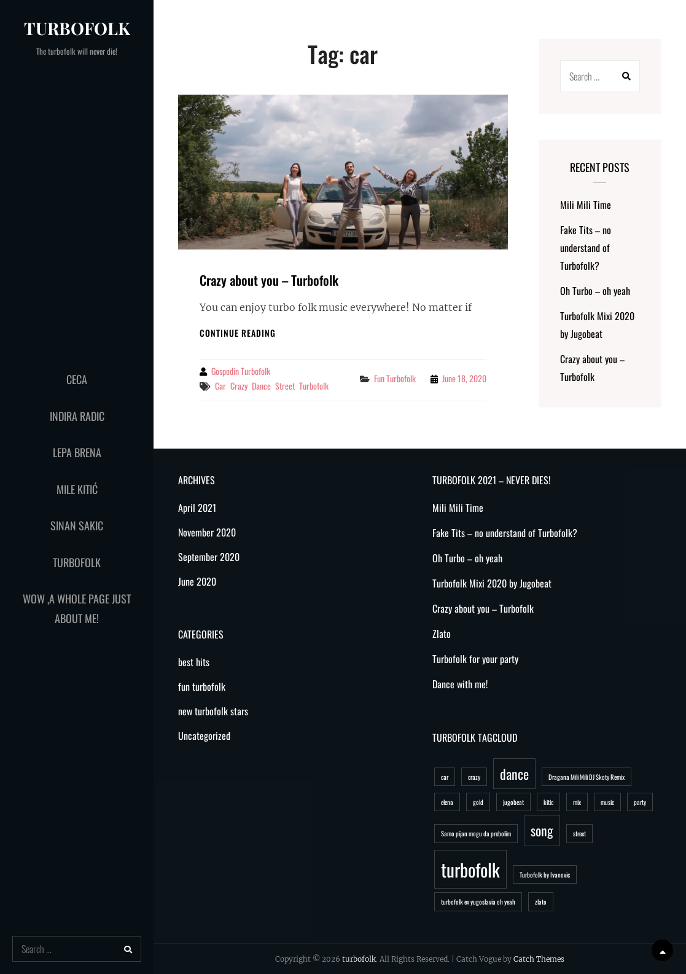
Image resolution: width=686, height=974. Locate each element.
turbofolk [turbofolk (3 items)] (470, 869)
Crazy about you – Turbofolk (269, 279)
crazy (239, 385)
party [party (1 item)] (640, 802)
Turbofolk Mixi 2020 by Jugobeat (492, 583)
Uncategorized (204, 735)
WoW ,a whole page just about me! (77, 608)
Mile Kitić (77, 489)
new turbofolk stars (213, 711)
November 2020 (207, 532)
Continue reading (238, 332)
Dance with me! (460, 684)
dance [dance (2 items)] (514, 774)
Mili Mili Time (585, 204)
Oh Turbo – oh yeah (595, 290)
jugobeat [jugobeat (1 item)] (513, 802)
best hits (193, 661)
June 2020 (197, 581)
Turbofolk (77, 562)
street (285, 385)
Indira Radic (77, 416)
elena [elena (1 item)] (447, 802)
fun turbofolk (395, 378)
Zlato (441, 633)
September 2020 (209, 556)
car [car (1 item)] (444, 777)
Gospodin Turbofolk (240, 370)
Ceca (76, 379)
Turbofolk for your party (475, 658)
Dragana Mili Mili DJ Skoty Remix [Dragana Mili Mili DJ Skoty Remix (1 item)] (586, 777)
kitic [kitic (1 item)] (548, 802)
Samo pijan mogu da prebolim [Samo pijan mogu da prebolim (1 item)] (476, 833)
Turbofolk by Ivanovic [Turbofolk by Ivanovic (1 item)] (545, 874)
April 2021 (197, 507)
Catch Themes (538, 959)
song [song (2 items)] (542, 830)
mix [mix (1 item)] (577, 802)
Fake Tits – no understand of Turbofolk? (585, 247)
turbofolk (76, 28)
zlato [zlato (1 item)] (541, 901)
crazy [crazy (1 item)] (474, 777)
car (220, 385)
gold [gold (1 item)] (478, 802)
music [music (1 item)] (607, 802)
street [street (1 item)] (579, 833)
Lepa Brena (77, 452)
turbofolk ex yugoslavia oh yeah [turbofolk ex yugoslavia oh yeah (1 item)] (478, 901)
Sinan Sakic (76, 525)
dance (261, 385)
